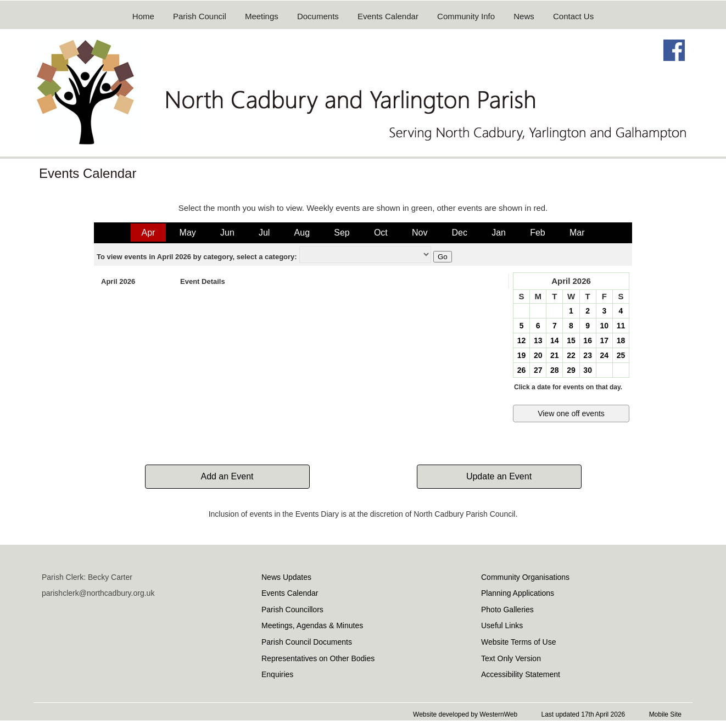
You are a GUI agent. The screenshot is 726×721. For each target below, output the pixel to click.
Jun (227, 232)
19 (521, 355)
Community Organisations (525, 577)
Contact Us (573, 16)
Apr (148, 232)
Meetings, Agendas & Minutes (312, 625)
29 (571, 370)
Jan (499, 232)
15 (571, 340)
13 (538, 340)
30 (587, 370)
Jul (264, 232)
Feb (537, 232)
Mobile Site (665, 714)
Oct (381, 232)
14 (554, 340)
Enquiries (277, 674)
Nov (419, 232)
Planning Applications (517, 593)
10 (604, 325)
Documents (318, 16)
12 (521, 340)
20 (538, 355)
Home (143, 16)
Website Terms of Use (518, 642)
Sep (341, 232)
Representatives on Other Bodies (318, 658)
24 (604, 355)
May (188, 232)
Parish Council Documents (306, 642)
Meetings (261, 16)
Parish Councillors (292, 609)
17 (604, 340)
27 (538, 370)
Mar (577, 232)
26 (521, 370)
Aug (302, 232)
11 (621, 325)
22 (571, 355)
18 (621, 340)
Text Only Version (511, 658)
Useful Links (502, 625)
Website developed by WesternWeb (465, 714)
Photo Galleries (507, 609)
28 (554, 370)
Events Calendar (388, 16)
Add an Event (226, 476)
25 (621, 355)
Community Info (466, 16)
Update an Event (499, 476)
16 (587, 340)
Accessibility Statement (520, 674)
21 (554, 355)
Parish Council (199, 16)
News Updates (286, 577)
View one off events (571, 413)
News (523, 16)
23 (587, 355)
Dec (459, 232)
